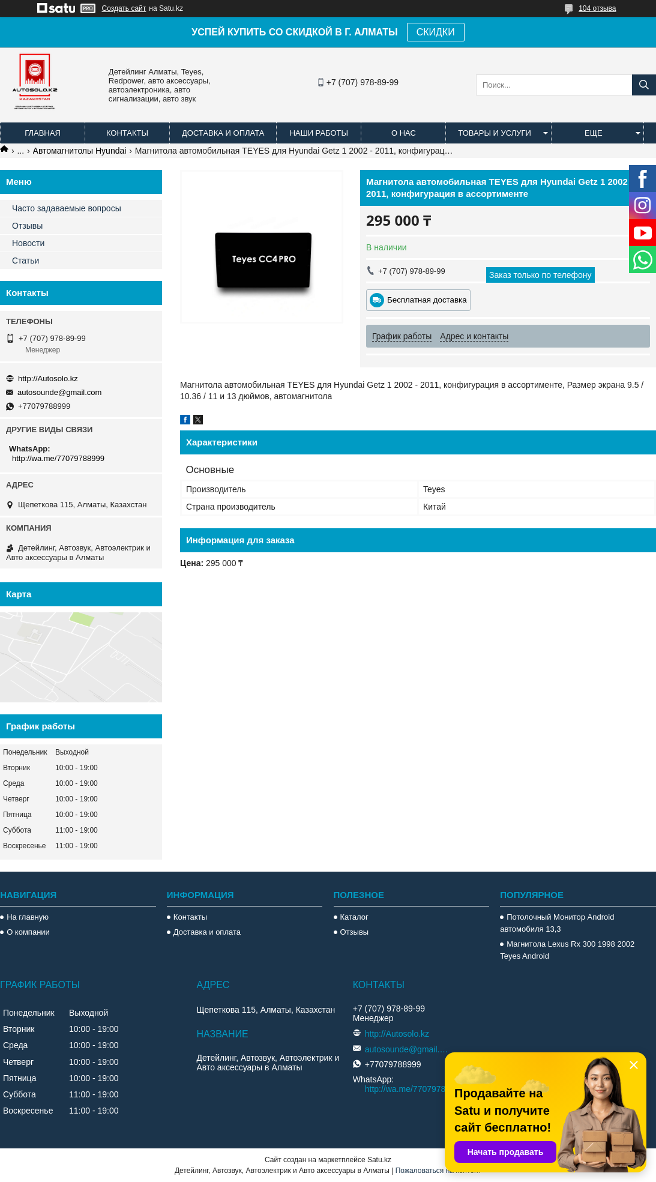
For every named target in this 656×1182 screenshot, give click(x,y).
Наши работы (319, 132)
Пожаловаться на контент (438, 1170)
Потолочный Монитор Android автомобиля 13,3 (557, 922)
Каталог (354, 916)
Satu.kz (379, 1160)
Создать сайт (124, 8)
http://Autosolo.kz (48, 378)
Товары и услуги (494, 132)
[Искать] (644, 84)
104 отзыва (597, 8)
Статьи (25, 260)
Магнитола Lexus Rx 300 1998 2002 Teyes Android (567, 949)
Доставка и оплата (223, 132)
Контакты (127, 132)
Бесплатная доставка (427, 299)
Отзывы (27, 226)
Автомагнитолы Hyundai (80, 150)
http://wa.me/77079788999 (58, 458)
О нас (403, 132)
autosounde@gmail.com (59, 392)
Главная (43, 132)
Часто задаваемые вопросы (66, 208)
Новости (28, 243)
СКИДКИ (436, 32)
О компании (28, 931)
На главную (28, 916)
